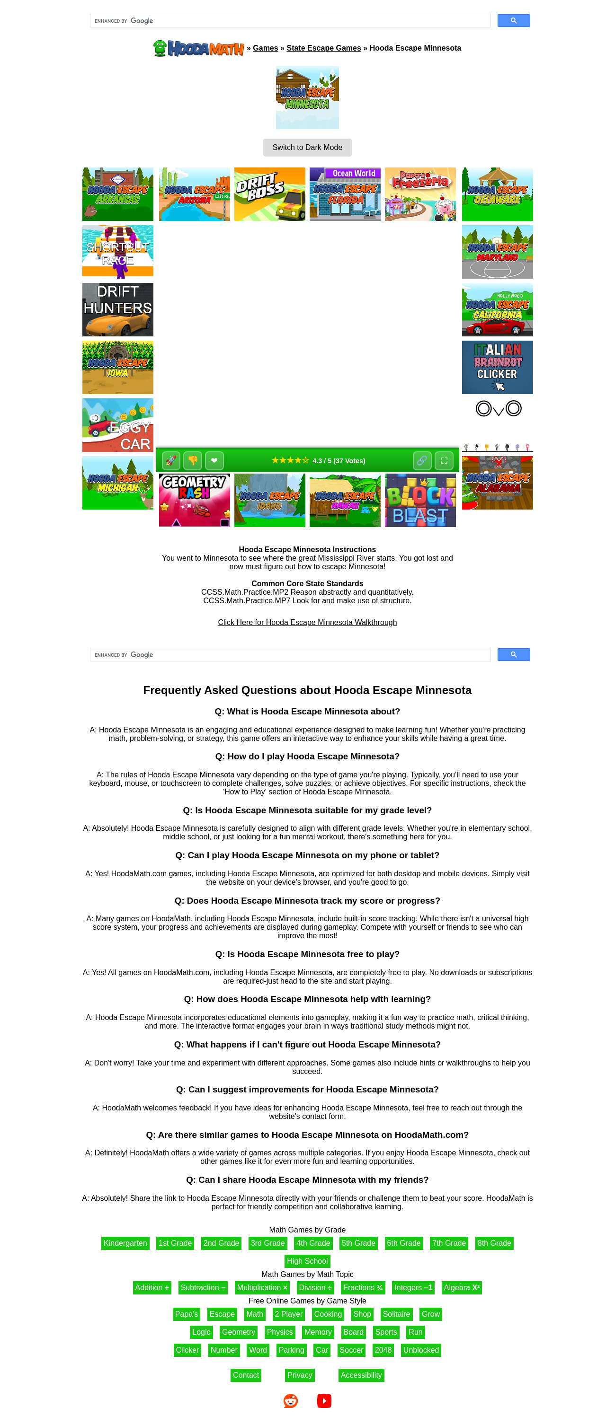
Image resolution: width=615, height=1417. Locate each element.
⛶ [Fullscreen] (444, 461)
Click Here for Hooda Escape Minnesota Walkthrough (307, 622)
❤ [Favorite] (214, 461)
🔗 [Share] (422, 461)
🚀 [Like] (171, 461)
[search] (289, 21)
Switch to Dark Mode (308, 147)
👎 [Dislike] (193, 461)
